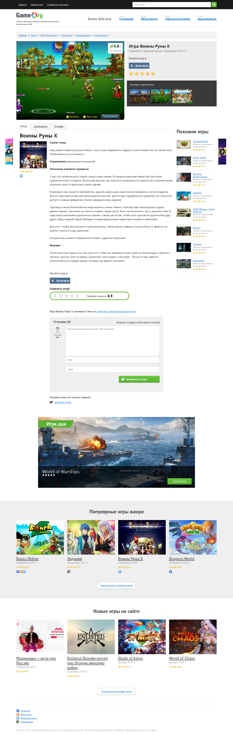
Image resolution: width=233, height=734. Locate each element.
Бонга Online (27, 559)
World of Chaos (182, 658)
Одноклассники (177, 19)
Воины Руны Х (130, 559)
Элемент (197, 193)
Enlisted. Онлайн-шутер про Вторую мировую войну (87, 663)
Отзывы (58, 126)
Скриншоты (40, 126)
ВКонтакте (149, 19)
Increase (197, 244)
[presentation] (90, 382)
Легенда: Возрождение (200, 175)
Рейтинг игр (37, 4)
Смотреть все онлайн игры (116, 691)
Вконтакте (142, 65)
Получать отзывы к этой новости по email (138, 322)
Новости (22, 4)
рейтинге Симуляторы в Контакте (116, 311)
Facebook (126, 19)
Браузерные (207, 19)
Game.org (29, 15)
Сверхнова (198, 261)
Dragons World (181, 559)
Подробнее (179, 481)
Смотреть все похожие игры (116, 585)
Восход (196, 228)
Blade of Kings (130, 658)
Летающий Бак (200, 141)
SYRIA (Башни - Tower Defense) (204, 210)
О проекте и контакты (57, 4)
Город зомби (199, 158)
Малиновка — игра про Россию (36, 661)
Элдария (74, 559)
